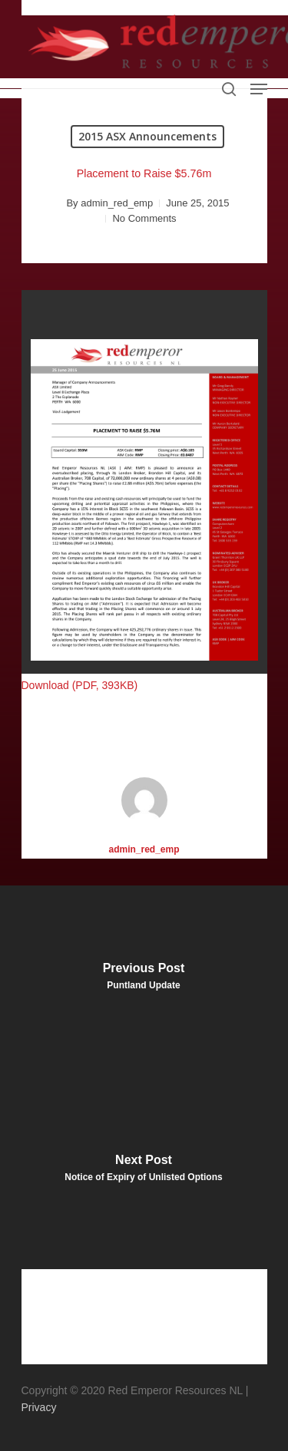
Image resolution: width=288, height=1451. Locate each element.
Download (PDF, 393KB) (80, 685)
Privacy (39, 1407)
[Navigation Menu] (258, 89)
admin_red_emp (117, 203)
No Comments (144, 218)
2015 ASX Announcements (147, 136)
